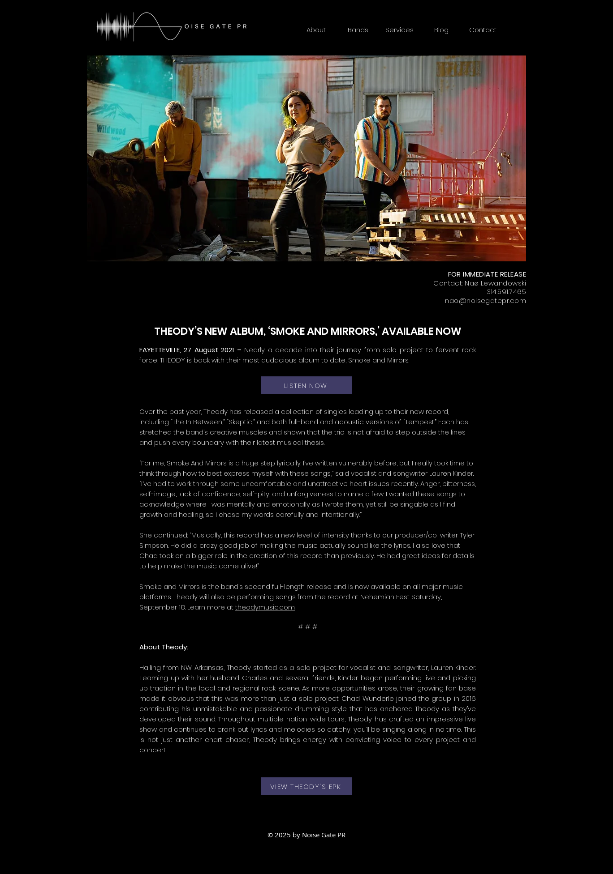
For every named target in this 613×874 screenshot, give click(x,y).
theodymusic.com (265, 607)
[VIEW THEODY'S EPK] (306, 786)
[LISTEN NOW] (306, 385)
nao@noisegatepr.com (485, 300)
